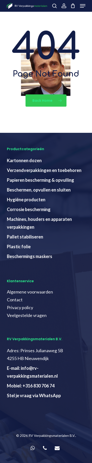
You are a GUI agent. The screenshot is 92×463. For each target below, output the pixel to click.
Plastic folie (19, 246)
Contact (15, 299)
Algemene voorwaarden (30, 291)
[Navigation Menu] (82, 5)
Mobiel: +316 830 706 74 (30, 385)
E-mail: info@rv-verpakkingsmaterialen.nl (32, 372)
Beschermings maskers (29, 256)
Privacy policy (20, 307)
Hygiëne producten (26, 199)
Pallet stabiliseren (25, 236)
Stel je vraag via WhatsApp (34, 395)
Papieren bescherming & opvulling (40, 180)
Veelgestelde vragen (27, 315)
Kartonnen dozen (24, 160)
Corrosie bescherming (29, 209)
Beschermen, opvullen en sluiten (39, 189)
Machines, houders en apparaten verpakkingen (39, 223)
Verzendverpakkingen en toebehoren (44, 170)
